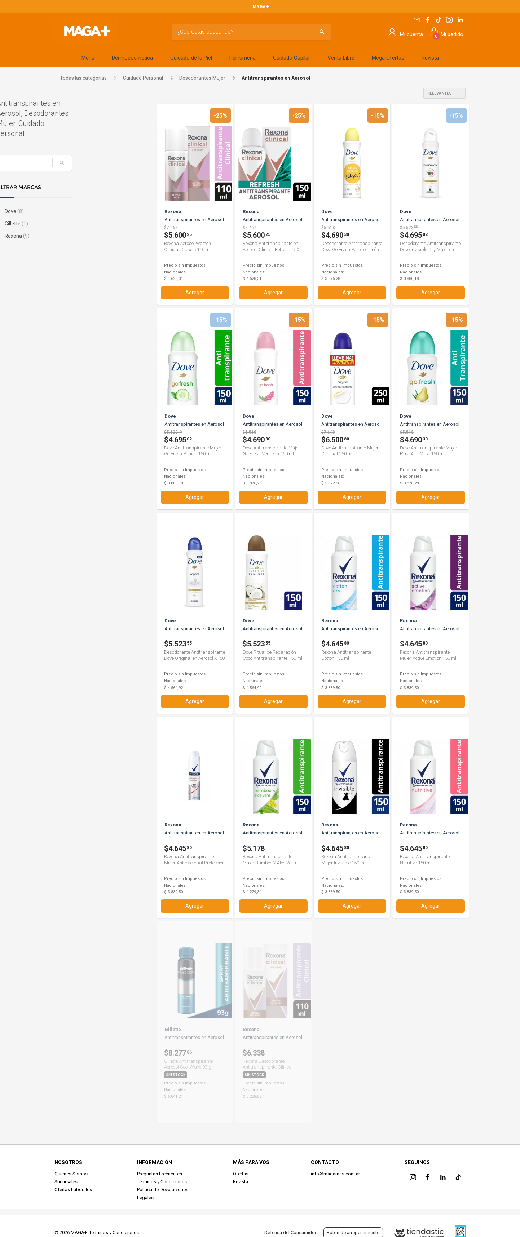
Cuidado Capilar (291, 57)
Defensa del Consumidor (290, 1232)
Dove (72, 211)
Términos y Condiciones (162, 1181)
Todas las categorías (83, 78)
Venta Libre (340, 57)
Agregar (194, 292)
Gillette (74, 224)
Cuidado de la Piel (191, 57)
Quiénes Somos (71, 1173)
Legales (145, 1197)
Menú (87, 57)
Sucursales (66, 1181)
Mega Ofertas (388, 57)
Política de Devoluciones (162, 1189)
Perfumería (242, 57)
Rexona (75, 236)
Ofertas (240, 1173)
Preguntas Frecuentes (159, 1173)
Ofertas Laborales (73, 1189)
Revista (430, 57)
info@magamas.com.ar (335, 1173)
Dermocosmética (132, 57)
